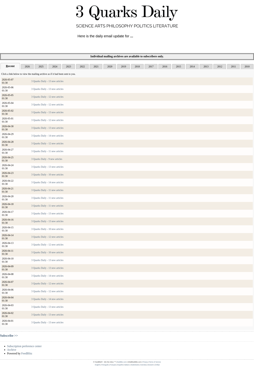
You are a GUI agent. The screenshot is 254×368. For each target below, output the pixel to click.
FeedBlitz (26, 353)
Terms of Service (155, 362)
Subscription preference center (24, 346)
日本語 (157, 365)
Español (120, 365)
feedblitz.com (121, 362)
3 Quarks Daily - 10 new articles (47, 174)
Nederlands (135, 365)
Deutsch (150, 365)
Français (113, 365)
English (97, 365)
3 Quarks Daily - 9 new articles (46, 159)
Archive (11, 349)
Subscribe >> (9, 335)
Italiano (127, 365)
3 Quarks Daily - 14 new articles (47, 135)
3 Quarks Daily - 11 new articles (47, 151)
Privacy (145, 362)
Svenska (143, 365)
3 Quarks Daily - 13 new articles (47, 81)
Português (105, 365)
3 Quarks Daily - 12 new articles (47, 96)
